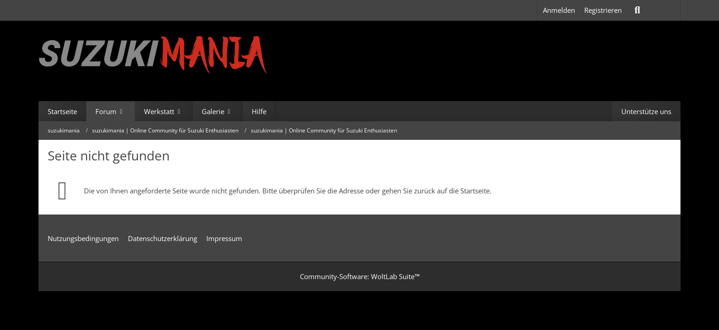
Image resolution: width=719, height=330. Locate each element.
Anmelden (559, 10)
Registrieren (603, 10)
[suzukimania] (153, 54)
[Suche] (637, 10)
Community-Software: (360, 276)
